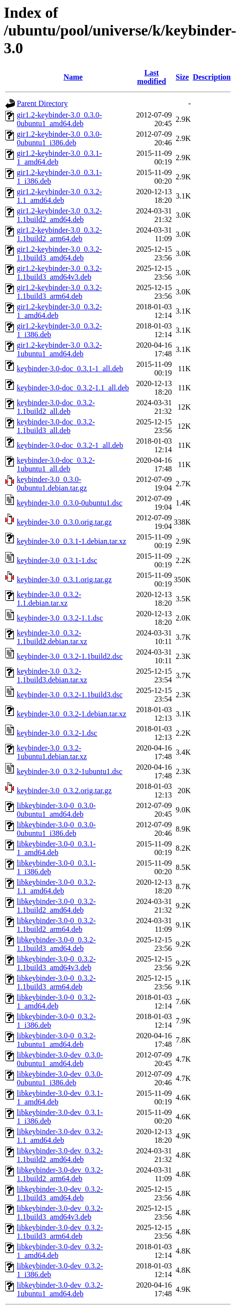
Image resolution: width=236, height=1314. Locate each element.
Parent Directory (42, 103)
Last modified (151, 77)
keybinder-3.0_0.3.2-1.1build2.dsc (70, 656)
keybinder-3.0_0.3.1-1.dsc (57, 560)
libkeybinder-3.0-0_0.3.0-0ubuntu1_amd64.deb (56, 809)
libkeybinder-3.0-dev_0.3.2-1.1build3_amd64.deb (60, 1193)
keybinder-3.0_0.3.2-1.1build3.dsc (70, 695)
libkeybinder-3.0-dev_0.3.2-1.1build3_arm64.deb (60, 1231)
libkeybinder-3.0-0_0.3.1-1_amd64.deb (56, 848)
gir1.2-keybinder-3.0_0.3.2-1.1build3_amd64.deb (59, 253)
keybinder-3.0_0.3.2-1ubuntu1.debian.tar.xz (52, 752)
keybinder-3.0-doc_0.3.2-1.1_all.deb (73, 388)
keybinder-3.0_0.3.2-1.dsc (57, 733)
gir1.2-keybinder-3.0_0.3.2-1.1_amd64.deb (59, 196)
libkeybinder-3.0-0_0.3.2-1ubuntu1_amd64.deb (56, 1040)
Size (182, 77)
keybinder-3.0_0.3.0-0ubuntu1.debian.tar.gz (52, 483)
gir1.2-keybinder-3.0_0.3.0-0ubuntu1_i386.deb (59, 138)
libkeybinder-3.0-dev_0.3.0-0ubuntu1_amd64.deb (60, 1059)
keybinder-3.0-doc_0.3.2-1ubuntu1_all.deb (56, 464)
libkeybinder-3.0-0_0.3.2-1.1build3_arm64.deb (56, 982)
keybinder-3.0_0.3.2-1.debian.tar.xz (71, 714)
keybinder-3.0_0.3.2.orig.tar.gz (64, 790)
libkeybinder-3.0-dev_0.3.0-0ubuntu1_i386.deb (60, 1078)
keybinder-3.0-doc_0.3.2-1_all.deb (70, 445)
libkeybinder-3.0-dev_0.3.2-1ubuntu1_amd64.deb (60, 1289)
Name (73, 77)
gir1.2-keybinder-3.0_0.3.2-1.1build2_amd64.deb (59, 215)
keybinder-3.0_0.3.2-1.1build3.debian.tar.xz (52, 675)
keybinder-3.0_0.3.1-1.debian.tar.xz (71, 541)
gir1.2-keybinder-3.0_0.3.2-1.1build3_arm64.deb (59, 291)
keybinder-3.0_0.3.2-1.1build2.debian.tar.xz (52, 637)
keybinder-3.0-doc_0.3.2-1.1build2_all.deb (56, 407)
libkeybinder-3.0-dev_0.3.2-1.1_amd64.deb (60, 1135)
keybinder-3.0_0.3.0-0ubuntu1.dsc (69, 503)
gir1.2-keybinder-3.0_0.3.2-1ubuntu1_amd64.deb (59, 349)
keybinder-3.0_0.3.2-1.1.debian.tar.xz (49, 598)
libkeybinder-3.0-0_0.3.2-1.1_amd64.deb (56, 886)
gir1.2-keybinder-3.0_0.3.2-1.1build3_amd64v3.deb (59, 272)
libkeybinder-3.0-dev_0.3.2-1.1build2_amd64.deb (60, 1155)
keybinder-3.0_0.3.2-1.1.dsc (60, 618)
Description (212, 77)
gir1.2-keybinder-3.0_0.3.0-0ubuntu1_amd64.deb (59, 119)
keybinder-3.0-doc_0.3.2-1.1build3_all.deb (56, 426)
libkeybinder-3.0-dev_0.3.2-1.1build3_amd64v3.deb (60, 1212)
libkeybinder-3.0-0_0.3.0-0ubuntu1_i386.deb (56, 829)
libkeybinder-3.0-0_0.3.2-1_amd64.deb (56, 1001)
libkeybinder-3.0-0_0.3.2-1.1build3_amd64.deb (56, 944)
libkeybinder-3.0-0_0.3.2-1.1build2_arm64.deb (56, 924)
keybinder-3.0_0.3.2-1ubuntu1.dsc (69, 771)
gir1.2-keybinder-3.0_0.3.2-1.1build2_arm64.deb (59, 234)
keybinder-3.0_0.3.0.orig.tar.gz (64, 522)
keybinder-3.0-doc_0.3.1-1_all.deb (70, 368)
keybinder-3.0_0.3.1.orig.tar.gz (64, 579)
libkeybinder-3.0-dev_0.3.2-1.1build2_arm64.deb (60, 1174)
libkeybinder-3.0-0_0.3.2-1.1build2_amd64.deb (56, 905)
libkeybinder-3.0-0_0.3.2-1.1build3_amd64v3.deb (56, 963)
